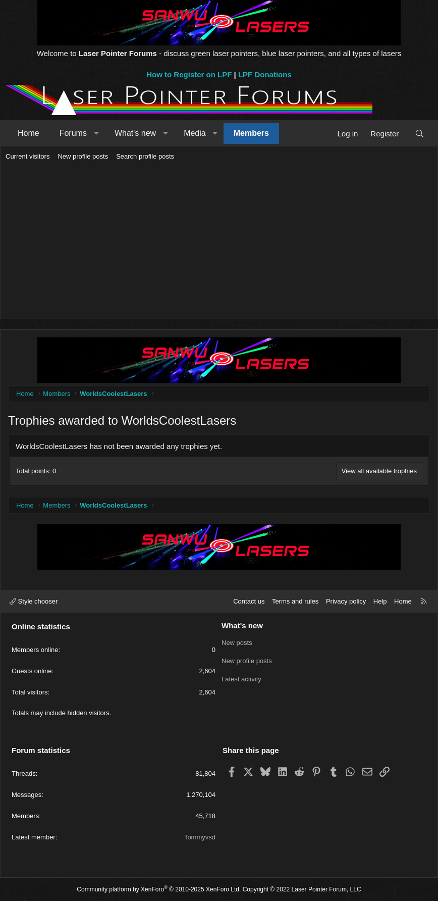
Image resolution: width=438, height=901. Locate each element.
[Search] (419, 133)
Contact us (248, 601)
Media (195, 133)
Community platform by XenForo (159, 889)
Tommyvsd (199, 837)
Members (251, 133)
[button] (96, 133)
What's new (135, 133)
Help (380, 601)
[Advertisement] (219, 240)
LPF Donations (265, 74)
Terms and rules (295, 601)
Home (28, 133)
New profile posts (83, 156)
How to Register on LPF (189, 74)
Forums (73, 133)
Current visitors (27, 156)
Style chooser (34, 601)
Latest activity (241, 679)
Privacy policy (346, 601)
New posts (237, 642)
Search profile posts (145, 156)
